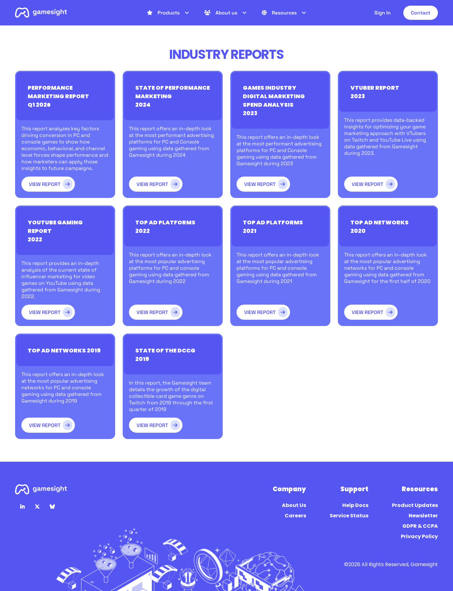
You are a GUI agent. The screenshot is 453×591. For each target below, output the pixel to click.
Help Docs (354, 505)
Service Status (348, 515)
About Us (293, 505)
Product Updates (414, 505)
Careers (295, 515)
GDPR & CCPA (419, 526)
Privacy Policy (419, 536)
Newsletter (423, 515)
